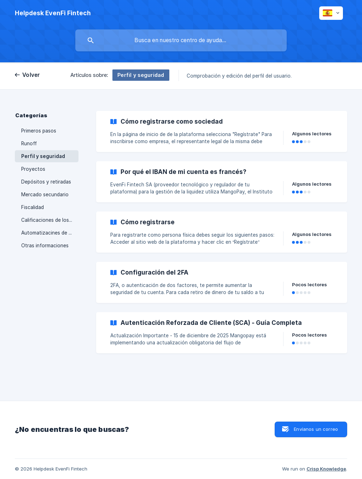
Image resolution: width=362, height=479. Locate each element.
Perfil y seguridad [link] (43, 156)
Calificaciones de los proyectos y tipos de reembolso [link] (49, 220)
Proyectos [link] (33, 169)
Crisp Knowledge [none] (326, 469)
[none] (53, 13)
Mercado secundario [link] (45, 194)
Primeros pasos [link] (38, 131)
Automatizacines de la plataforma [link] (49, 233)
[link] (221, 131)
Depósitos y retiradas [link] (46, 182)
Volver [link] (31, 75)
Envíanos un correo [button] (316, 429)
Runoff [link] (29, 143)
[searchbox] (181, 40)
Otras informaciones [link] (45, 245)
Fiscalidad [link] (32, 207)
